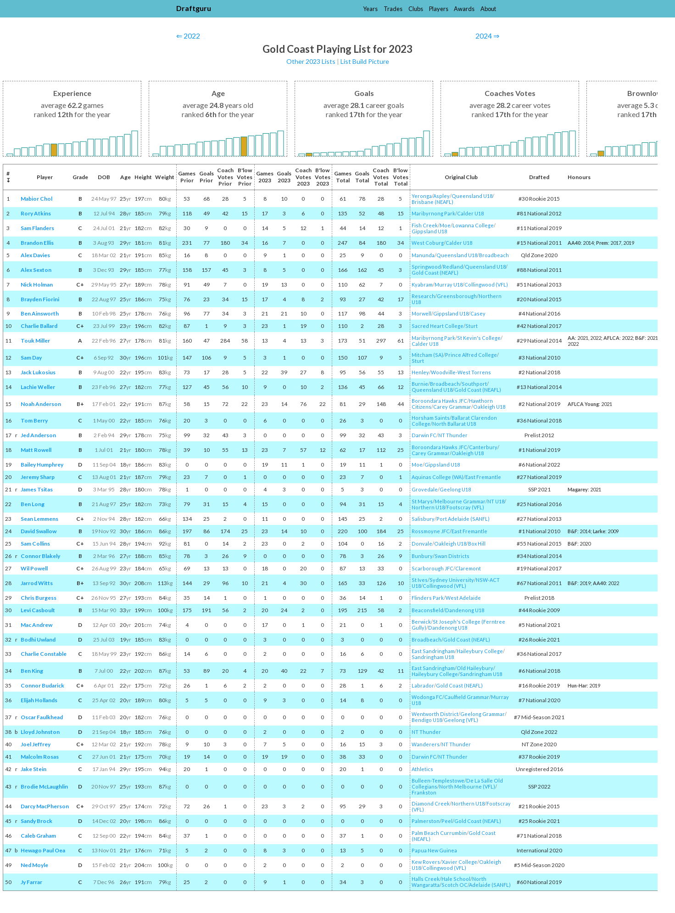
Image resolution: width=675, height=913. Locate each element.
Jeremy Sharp (38, 476)
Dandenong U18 (464, 610)
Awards (464, 8)
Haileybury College (480, 651)
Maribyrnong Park (433, 213)
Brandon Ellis (37, 242)
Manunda (423, 255)
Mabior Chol (36, 198)
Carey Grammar (452, 407)
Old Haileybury (475, 668)
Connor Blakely (40, 555)
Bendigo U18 (427, 720)
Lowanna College (473, 225)
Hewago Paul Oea (43, 850)
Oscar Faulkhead (42, 717)
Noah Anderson (41, 403)
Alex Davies (35, 255)
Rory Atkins (36, 213)
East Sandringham (433, 651)
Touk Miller (35, 340)
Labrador (423, 685)
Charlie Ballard (39, 325)
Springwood (426, 267)
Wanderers (426, 744)
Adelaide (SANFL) (490, 885)
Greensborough (457, 296)
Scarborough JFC (432, 568)
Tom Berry (34, 420)
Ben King (32, 670)
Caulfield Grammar (466, 697)
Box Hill (476, 544)
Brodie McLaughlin (44, 786)
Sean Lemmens (39, 518)
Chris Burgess (38, 597)
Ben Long (33, 504)
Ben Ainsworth (40, 313)
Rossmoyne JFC (431, 531)
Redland (453, 267)
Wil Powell (34, 568)
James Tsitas (37, 489)
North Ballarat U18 (454, 424)
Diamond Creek (431, 803)
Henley (420, 372)
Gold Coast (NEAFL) (435, 273)
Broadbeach (494, 255)
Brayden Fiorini (40, 299)
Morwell (421, 313)
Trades (393, 8)
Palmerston (426, 821)
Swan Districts (452, 556)
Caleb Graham (38, 835)
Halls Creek (426, 879)
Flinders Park (428, 598)
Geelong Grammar (482, 714)
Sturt (471, 326)
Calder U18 (470, 213)
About (488, 8)
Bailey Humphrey (42, 464)
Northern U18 (428, 507)
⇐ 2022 (188, 35)
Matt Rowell (36, 449)
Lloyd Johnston (40, 731)
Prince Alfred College (471, 355)
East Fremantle (483, 477)
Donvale (422, 544)
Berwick (421, 622)
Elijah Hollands (39, 700)
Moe (445, 225)
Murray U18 (449, 284)
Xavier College (459, 862)
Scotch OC (454, 885)
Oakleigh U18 (489, 407)
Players (438, 8)
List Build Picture (364, 61)
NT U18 (495, 501)
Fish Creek (425, 225)
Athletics (422, 769)
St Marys (422, 501)
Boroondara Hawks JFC (439, 401)
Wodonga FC (427, 697)
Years (370, 8)
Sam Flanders (37, 228)
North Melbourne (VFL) (467, 786)
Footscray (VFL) (465, 507)
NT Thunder (453, 435)
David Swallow (38, 531)
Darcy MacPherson (45, 806)
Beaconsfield (427, 610)
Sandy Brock (36, 820)
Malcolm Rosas (40, 756)
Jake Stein (33, 769)
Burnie (420, 384)
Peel (446, 821)
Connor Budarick (42, 685)
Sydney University (452, 580)
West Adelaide (463, 598)
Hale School (455, 879)
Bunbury (422, 556)
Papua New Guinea (434, 850)
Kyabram (422, 284)
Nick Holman (37, 284)
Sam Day (31, 357)
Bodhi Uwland (38, 639)
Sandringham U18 (433, 657)
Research (423, 296)
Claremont (468, 568)
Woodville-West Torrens (461, 372)
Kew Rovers (426, 862)
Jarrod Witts (37, 583)
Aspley (441, 196)
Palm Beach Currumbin (439, 833)
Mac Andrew (36, 624)
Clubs (415, 8)
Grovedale (425, 489)
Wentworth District (435, 714)
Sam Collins (35, 543)
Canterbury (483, 447)
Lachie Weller (38, 386)
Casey (477, 313)
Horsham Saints (431, 418)
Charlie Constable (44, 653)
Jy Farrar (31, 882)
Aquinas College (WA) (437, 477)
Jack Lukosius (38, 372)
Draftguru (193, 8)
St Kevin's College (479, 338)
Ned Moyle (34, 865)
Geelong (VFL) (461, 720)
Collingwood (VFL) (486, 284)
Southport (474, 384)
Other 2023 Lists (310, 61)
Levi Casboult (38, 610)
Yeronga (422, 196)
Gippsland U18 (429, 231)
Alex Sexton (36, 269)
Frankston (424, 792)
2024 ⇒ (487, 35)
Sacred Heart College (437, 326)
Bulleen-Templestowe (438, 780)
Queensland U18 (472, 196)
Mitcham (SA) (427, 355)
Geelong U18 (455, 489)
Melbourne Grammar (460, 501)
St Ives (420, 580)
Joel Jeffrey (35, 744)
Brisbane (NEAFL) (432, 202)
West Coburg (428, 243)
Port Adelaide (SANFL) (463, 519)
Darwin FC (424, 435)
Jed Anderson (38, 435)
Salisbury (423, 519)
